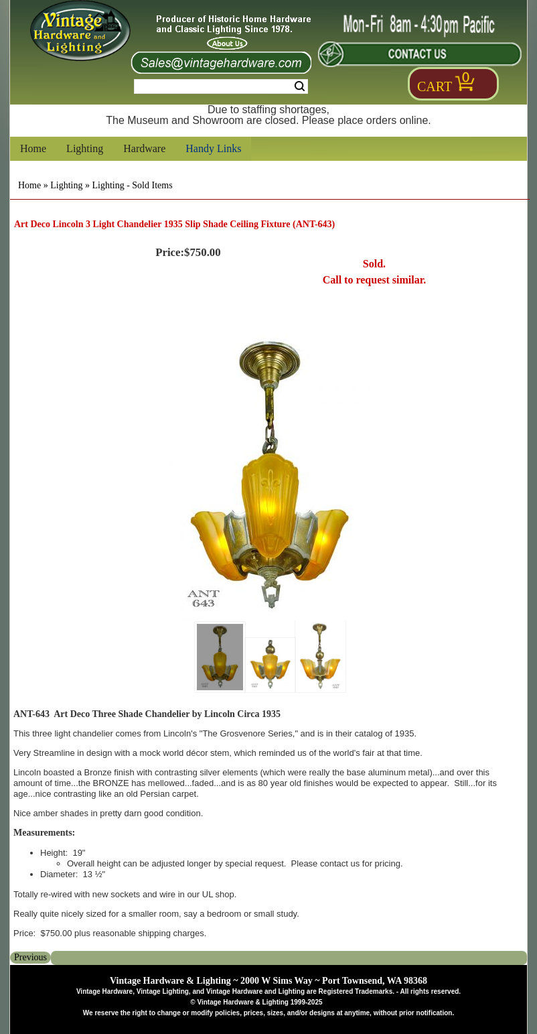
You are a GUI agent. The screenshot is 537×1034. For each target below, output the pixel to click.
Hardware (144, 148)
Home (33, 148)
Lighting (84, 148)
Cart (434, 86)
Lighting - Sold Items (132, 185)
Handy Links (213, 148)
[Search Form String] (221, 86)
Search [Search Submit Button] (299, 86)
